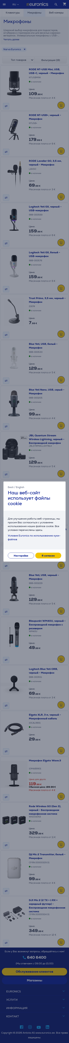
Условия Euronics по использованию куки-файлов (34, 537)
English (20, 487)
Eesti (11, 487)
